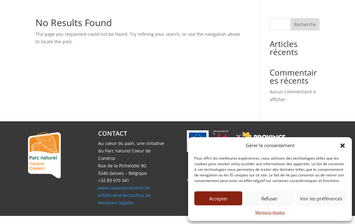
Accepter (218, 198)
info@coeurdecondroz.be (124, 195)
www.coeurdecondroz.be (124, 188)
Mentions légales (270, 212)
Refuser (269, 198)
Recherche (305, 24)
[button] (342, 145)
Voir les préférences (321, 198)
